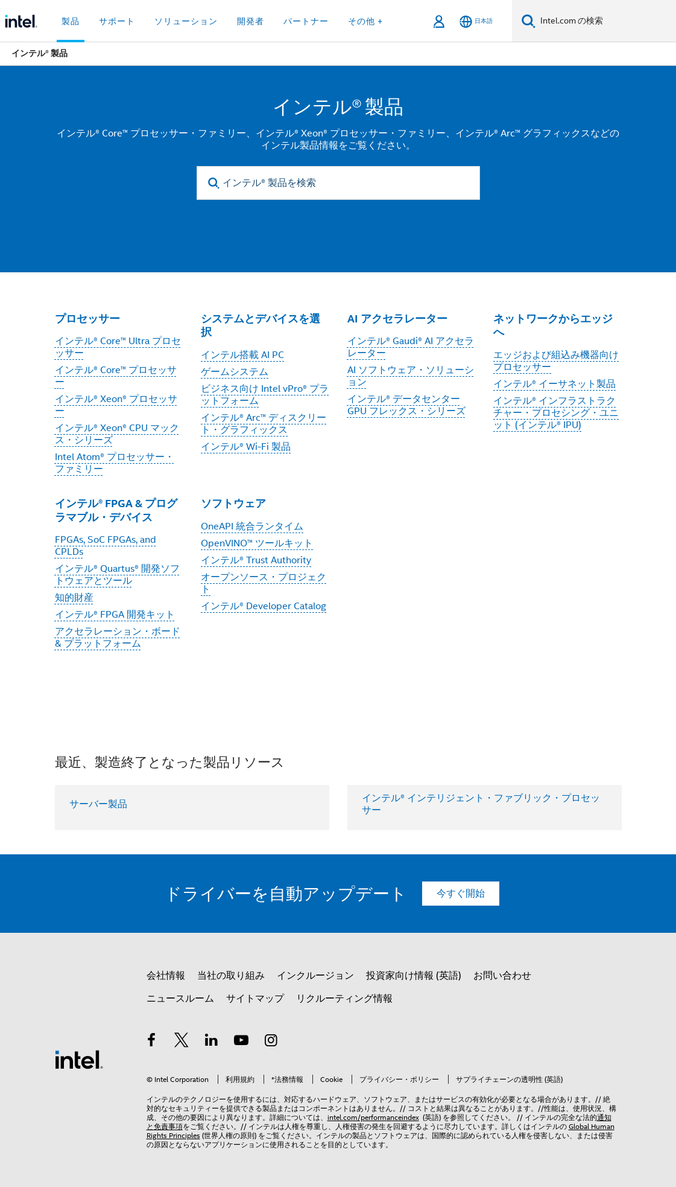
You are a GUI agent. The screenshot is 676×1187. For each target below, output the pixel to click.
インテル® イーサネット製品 (554, 384)
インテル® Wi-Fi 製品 (246, 447)
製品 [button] (71, 21)
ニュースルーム (180, 999)
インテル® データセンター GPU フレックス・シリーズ (406, 405)
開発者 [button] (250, 21)
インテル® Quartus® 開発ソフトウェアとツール (117, 575)
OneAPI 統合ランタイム (252, 526)
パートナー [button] (306, 21)
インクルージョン (315, 976)
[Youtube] (241, 1042)
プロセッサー (87, 318)
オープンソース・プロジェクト (263, 583)
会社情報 (166, 976)
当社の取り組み (231, 976)
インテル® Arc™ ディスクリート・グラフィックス (263, 424)
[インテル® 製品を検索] (338, 183)
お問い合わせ (502, 976)
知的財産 (74, 598)
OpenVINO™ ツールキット (257, 543)
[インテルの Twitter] (181, 1042)
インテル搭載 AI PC (242, 355)
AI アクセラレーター (397, 318)
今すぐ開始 (461, 894)
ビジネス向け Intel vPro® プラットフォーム (265, 395)
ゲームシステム (234, 372)
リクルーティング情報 (344, 999)
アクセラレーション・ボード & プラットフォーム (117, 637)
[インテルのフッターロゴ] (79, 1059)
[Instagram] (271, 1042)
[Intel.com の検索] (605, 21)
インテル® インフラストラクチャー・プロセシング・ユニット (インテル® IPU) (556, 413)
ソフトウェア (233, 503)
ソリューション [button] (186, 21)
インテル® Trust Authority (256, 560)
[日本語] (476, 21)
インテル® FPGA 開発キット (115, 615)
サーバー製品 (98, 804)
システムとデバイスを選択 (260, 325)
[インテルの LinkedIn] (211, 1042)
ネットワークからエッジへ (553, 325)
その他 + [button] (365, 21)
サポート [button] (117, 21)
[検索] (528, 20)
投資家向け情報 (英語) (413, 976)
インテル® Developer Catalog (263, 606)
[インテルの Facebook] (152, 1042)
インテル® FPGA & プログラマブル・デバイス (116, 510)
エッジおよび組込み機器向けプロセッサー (556, 361)
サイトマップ (255, 999)
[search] (214, 183)
